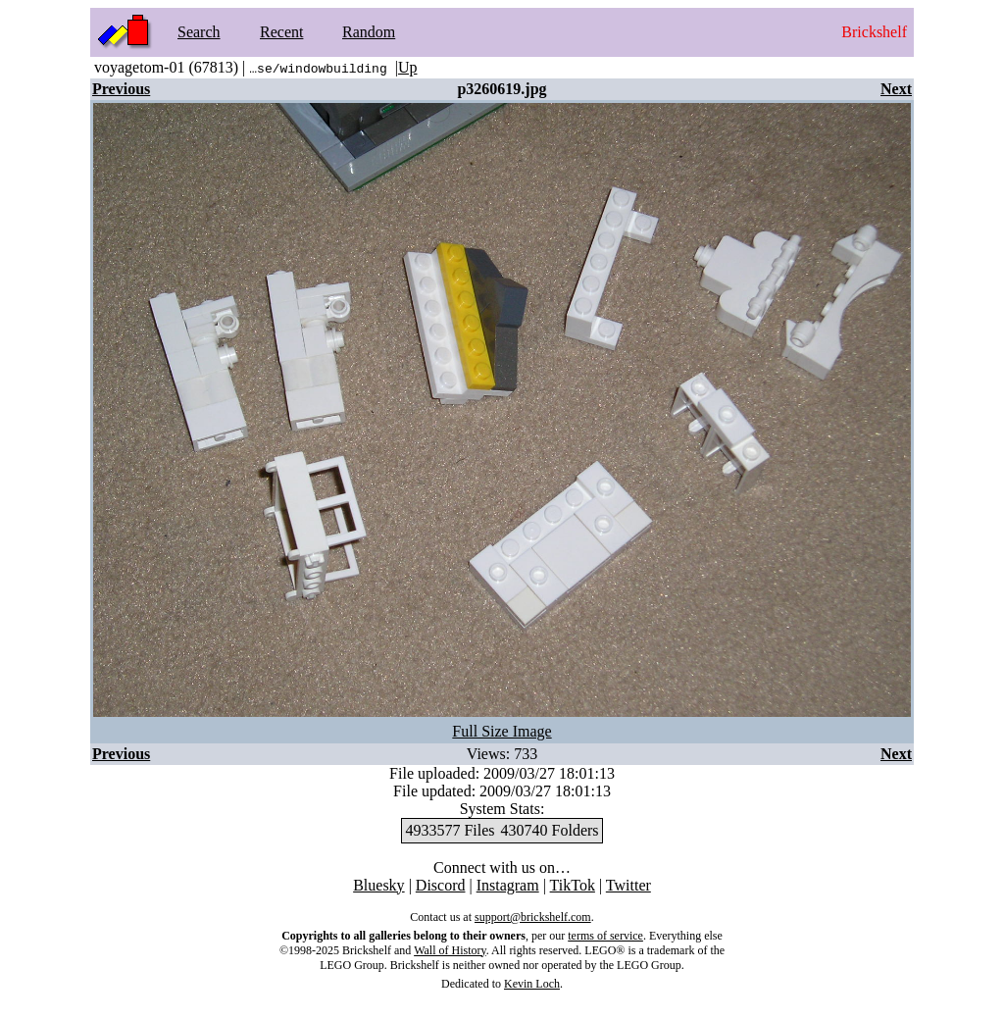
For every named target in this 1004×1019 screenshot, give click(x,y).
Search (199, 32)
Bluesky (378, 885)
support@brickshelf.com (533, 917)
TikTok (572, 885)
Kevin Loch (532, 984)
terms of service (605, 936)
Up (408, 67)
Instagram (508, 885)
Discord (441, 885)
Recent (281, 32)
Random (368, 32)
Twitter (628, 885)
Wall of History (450, 950)
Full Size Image (501, 731)
